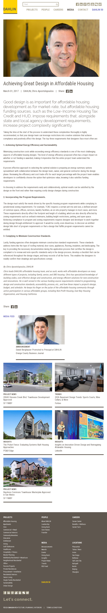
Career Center (77, 521)
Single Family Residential (12, 580)
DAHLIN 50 (97, 9)
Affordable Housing (10, 521)
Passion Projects (9, 566)
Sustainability (7, 583)
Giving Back (46, 527)
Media (70, 9)
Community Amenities (10, 535)
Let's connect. (17, 599)
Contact (83, 9)
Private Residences (9, 569)
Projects (32, 9)
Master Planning (8, 555)
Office (5, 563)
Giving (5, 544)
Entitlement (7, 541)
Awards (44, 550)
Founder (44, 533)
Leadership (45, 524)
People (46, 9)
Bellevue (75, 558)
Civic (5, 527)
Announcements (47, 547)
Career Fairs (76, 527)
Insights (44, 558)
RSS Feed (45, 566)
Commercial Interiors (10, 533)
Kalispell (75, 564)
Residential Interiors (10, 575)
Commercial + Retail (10, 530)
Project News (46, 561)
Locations (77, 543)
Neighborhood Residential (12, 560)
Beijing (74, 569)
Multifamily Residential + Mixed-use (15, 558)
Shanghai (75, 572)
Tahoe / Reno (76, 550)
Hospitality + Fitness (10, 552)
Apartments (7, 524)
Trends (44, 564)
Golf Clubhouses (8, 547)
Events (44, 552)
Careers (58, 9)
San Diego (75, 555)
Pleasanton (76, 547)
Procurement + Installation (12, 572)
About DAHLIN (46, 521)
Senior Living (7, 577)
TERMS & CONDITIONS (54, 608)
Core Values (46, 530)
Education (6, 538)
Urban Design (8, 586)
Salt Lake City (76, 561)
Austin (74, 566)
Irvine (74, 552)
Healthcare (7, 549)
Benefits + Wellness (79, 524)
